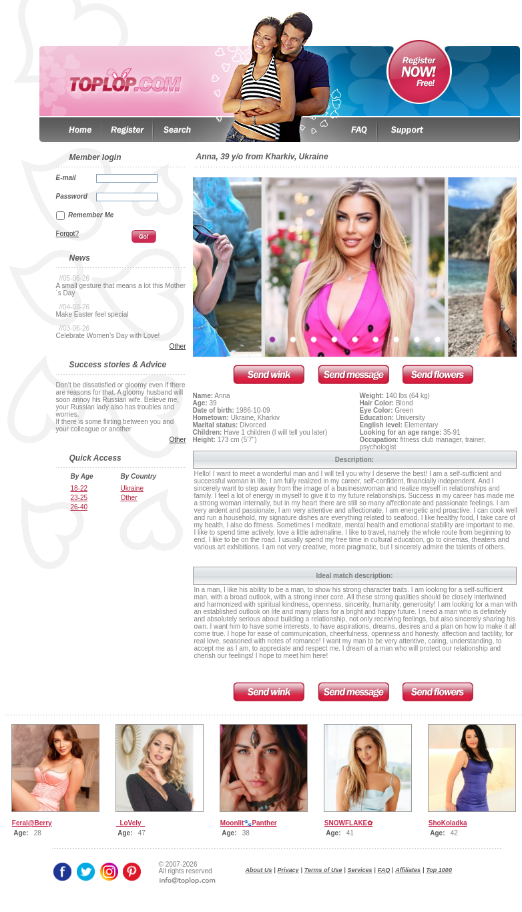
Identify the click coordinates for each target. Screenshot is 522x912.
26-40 (79, 507)
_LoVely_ (130, 823)
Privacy (288, 870)
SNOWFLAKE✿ (348, 823)
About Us (259, 870)
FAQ (384, 870)
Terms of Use (323, 870)
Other (177, 346)
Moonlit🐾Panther (248, 823)
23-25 (79, 497)
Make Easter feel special (92, 314)
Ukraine (132, 488)
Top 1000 (439, 870)
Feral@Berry (32, 823)
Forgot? (67, 233)
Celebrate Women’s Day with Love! (108, 335)
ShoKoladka (448, 823)
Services (360, 870)
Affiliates (408, 870)
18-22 (79, 488)
